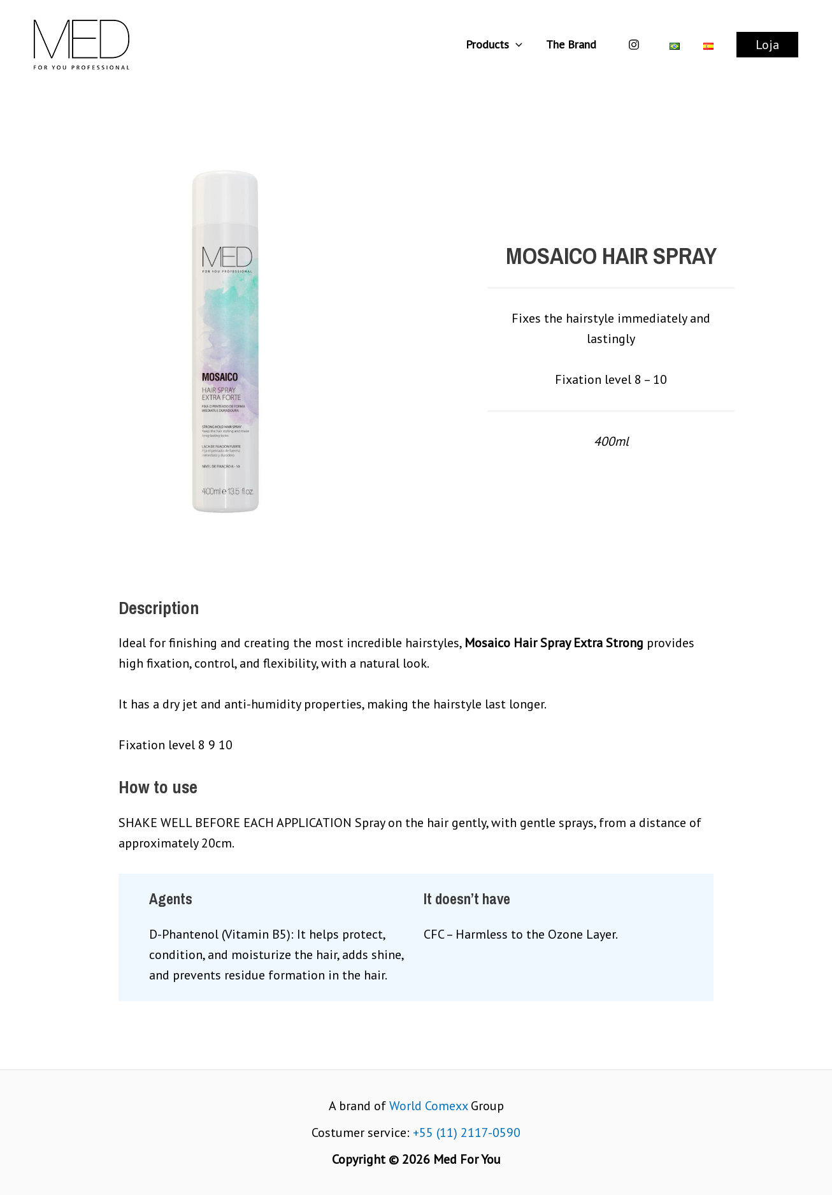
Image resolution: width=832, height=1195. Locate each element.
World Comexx (428, 1105)
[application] (517, 44)
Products (495, 44)
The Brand (572, 44)
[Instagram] (634, 44)
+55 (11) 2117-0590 (466, 1132)
